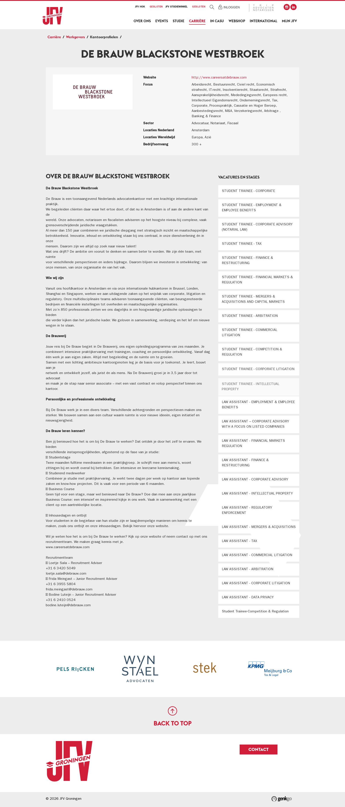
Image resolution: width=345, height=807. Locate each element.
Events (161, 21)
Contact (258, 749)
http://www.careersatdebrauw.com (219, 78)
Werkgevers (75, 37)
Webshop (237, 21)
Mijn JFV (289, 21)
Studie (178, 21)
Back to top (173, 723)
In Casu (217, 21)
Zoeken (212, 7)
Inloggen (232, 7)
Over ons (142, 21)
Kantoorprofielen (104, 37)
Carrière (197, 21)
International (263, 21)
